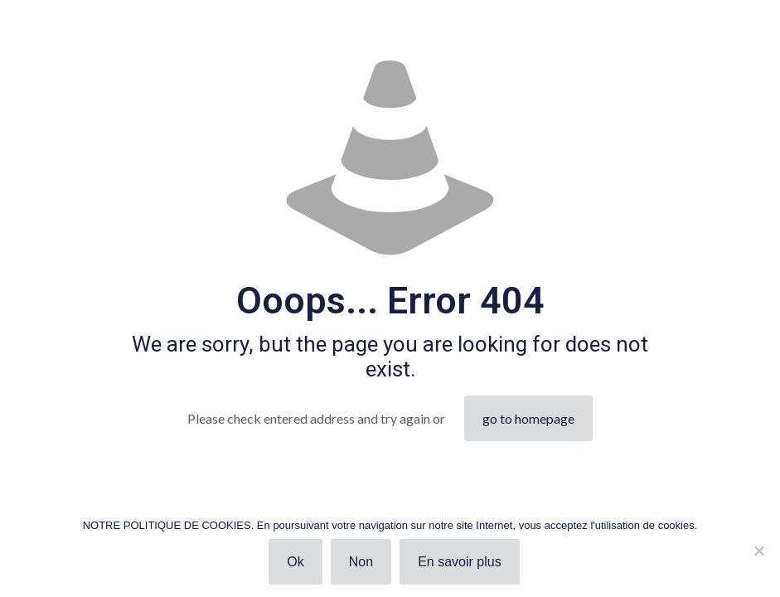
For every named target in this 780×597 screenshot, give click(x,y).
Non (361, 562)
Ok (295, 562)
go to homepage (528, 418)
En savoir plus (459, 562)
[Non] (759, 550)
